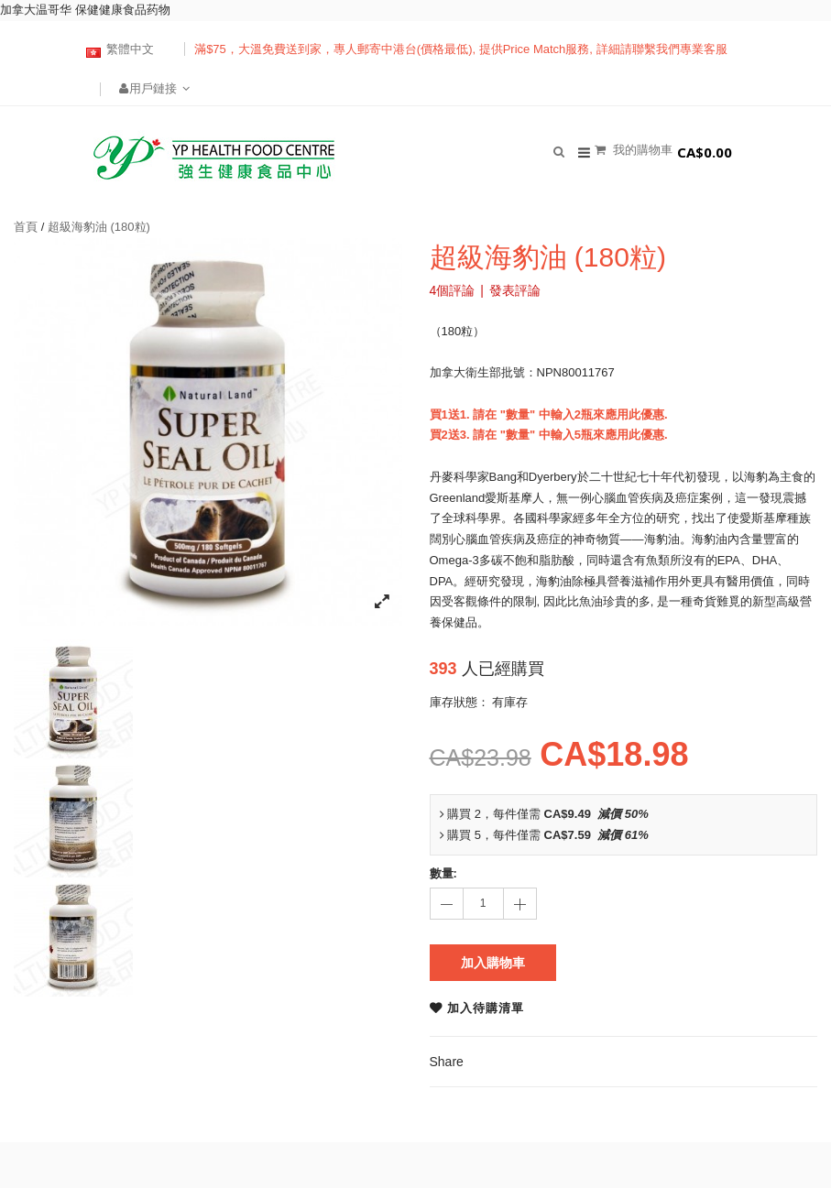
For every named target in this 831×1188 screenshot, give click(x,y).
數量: (443, 873)
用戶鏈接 (154, 88)
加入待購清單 (485, 1008)
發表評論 (515, 290)
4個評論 (453, 290)
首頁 (26, 227)
